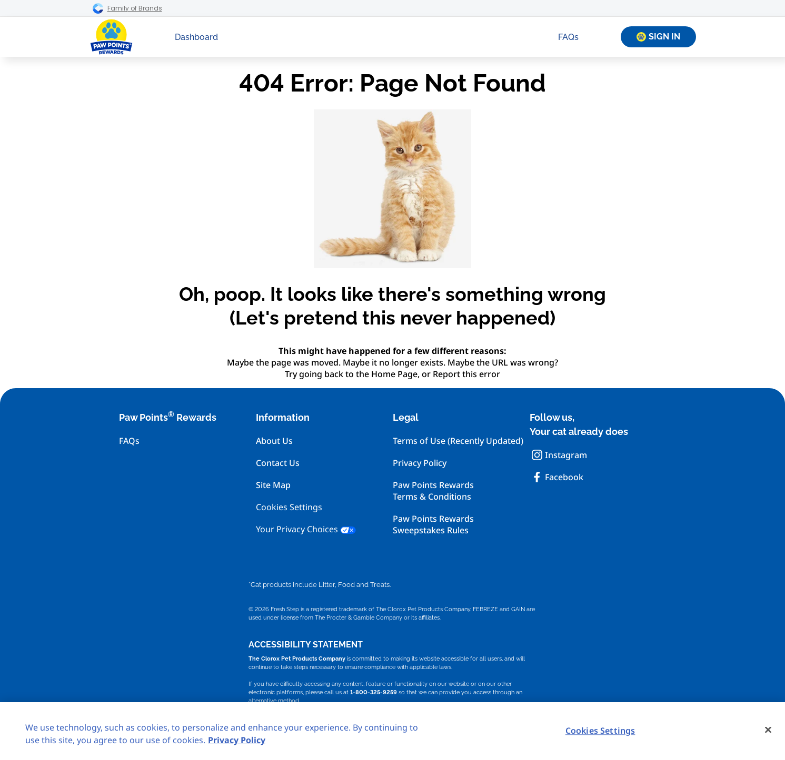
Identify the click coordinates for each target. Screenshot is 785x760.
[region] (392, 731)
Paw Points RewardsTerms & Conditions (433, 490)
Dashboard (196, 37)
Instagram (559, 455)
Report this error (466, 374)
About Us (274, 441)
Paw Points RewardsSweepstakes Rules (433, 524)
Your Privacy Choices (306, 529)
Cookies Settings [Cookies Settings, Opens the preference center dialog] (600, 730)
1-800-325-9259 (373, 692)
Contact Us (278, 463)
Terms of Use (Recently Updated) (458, 441)
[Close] (768, 730)
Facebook (557, 477)
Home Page (394, 374)
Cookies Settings (289, 507)
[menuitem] (196, 37)
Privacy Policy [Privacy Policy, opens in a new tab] (236, 740)
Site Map (273, 485)
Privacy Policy (419, 463)
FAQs (568, 37)
